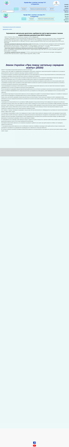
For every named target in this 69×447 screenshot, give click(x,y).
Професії (31, 18)
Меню (23, 18)
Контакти (66, 19)
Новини (67, 18)
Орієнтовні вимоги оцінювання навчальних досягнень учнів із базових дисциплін (26, 48)
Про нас (67, 16)
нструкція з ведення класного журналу (15, 52)
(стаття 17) (35, 37)
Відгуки (67, 21)
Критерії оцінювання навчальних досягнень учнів (18, 44)
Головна (67, 14)
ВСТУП (52, 8)
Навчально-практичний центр (46, 18)
